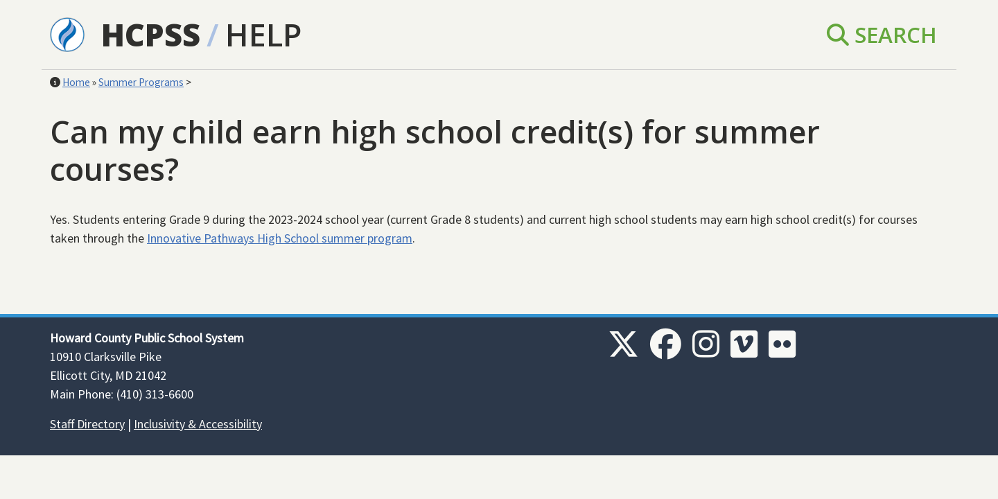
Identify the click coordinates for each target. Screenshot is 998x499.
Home (76, 82)
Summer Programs (141, 82)
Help (263, 34)
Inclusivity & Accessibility (198, 424)
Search (882, 34)
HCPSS (150, 34)
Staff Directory (87, 424)
